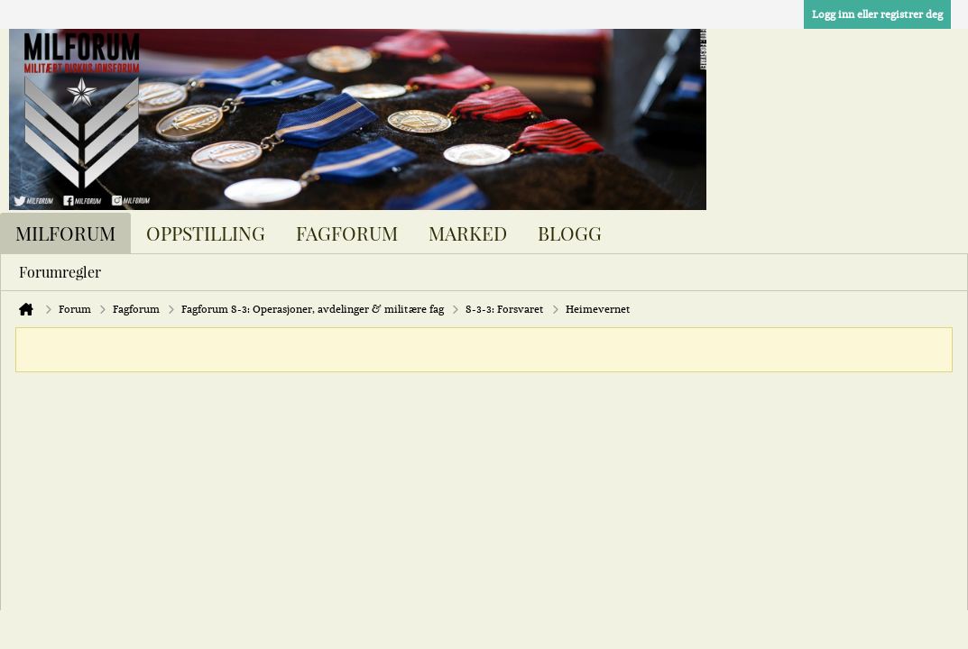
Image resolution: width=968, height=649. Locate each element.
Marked (468, 232)
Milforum (65, 232)
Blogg (570, 232)
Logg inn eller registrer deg (877, 14)
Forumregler (60, 271)
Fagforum (347, 232)
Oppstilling (205, 232)
